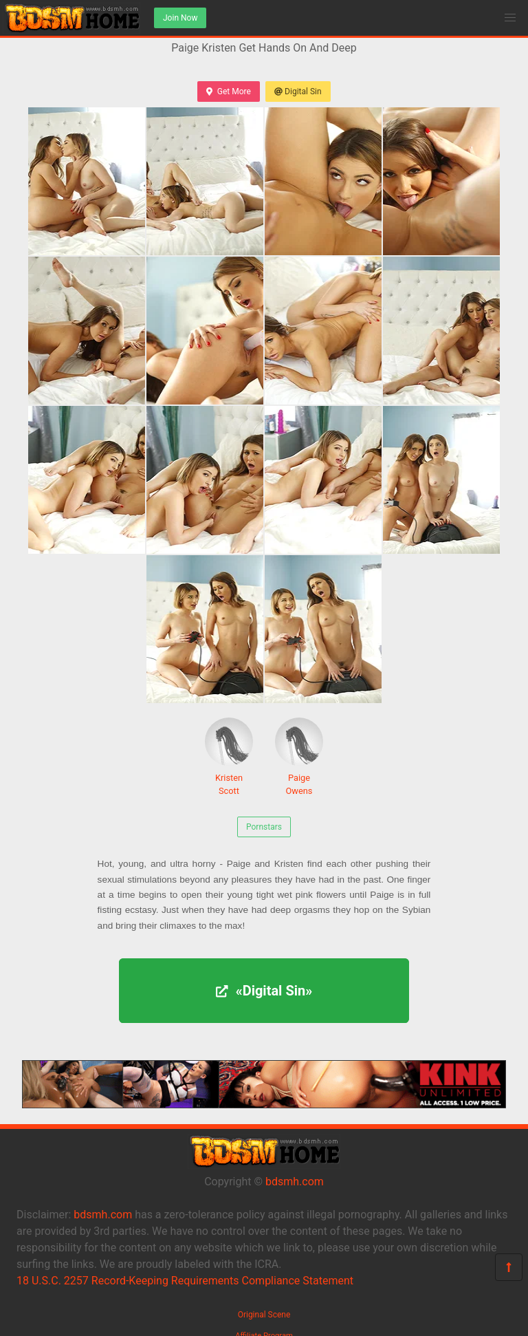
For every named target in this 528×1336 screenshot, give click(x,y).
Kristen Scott (229, 757)
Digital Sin (298, 91)
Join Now (180, 18)
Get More (228, 91)
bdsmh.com (294, 1181)
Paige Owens (299, 757)
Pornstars (264, 827)
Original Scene (264, 1314)
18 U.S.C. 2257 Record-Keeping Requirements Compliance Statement (184, 1280)
